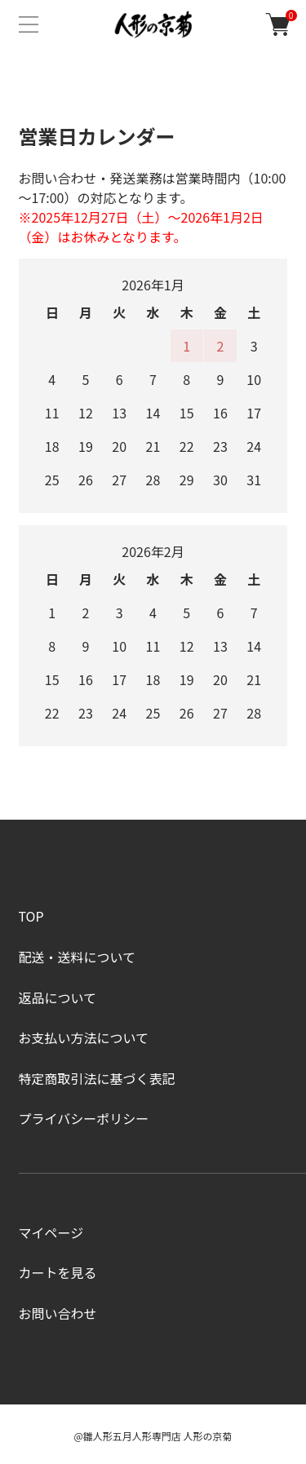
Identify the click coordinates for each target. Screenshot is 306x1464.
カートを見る (58, 1272)
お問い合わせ (58, 1313)
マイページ (51, 1232)
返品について (58, 997)
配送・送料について (77, 956)
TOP (31, 916)
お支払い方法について (84, 1037)
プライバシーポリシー (84, 1118)
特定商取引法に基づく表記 (97, 1078)
